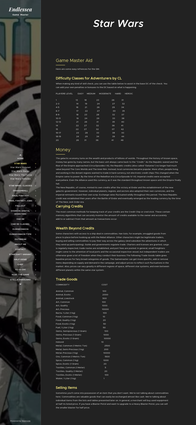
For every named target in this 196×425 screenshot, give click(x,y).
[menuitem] (20, 158)
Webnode (26, 421)
